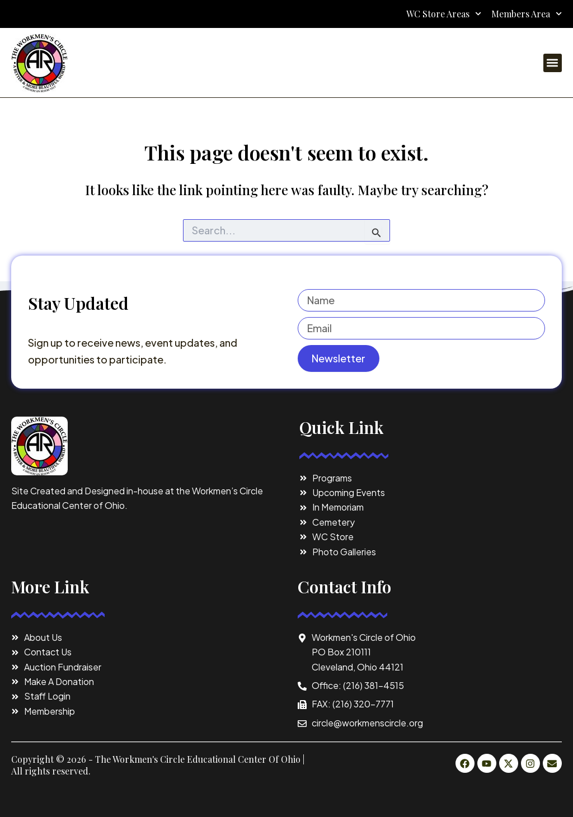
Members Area (526, 14)
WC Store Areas (443, 14)
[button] (552, 63)
